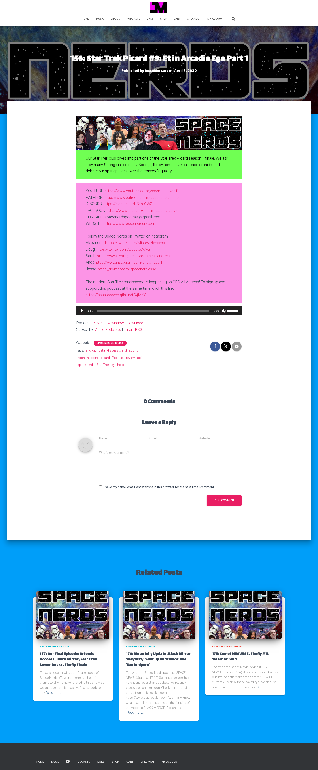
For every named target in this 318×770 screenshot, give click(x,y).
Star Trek (103, 363)
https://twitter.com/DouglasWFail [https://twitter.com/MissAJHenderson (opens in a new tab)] (124, 248)
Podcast (118, 356)
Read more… (54, 691)
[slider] (153, 309)
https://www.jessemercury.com (130, 223)
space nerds (86, 363)
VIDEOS (115, 18)
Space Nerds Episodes (110, 342)
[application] (159, 309)
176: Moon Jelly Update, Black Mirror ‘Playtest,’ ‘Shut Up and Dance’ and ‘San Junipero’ (158, 658)
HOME (85, 18)
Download (137, 321)
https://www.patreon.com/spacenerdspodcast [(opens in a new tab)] (144, 197)
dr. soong (131, 349)
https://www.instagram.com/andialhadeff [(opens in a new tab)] (130, 261)
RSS (140, 328)
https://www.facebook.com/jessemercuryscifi (146, 210)
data (102, 349)
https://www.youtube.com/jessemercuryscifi (143, 190)
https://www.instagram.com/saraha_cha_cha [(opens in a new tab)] (135, 255)
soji (139, 356)
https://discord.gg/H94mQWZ (129, 203)
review (130, 356)
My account (215, 18)
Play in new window (109, 321)
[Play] (82, 309)
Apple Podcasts (109, 328)
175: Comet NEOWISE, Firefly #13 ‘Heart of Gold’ (240, 655)
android (91, 349)
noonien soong (88, 356)
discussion (115, 349)
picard (105, 356)
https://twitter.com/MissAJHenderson (137, 242)
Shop (163, 18)
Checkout (194, 18)
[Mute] (223, 309)
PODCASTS (133, 18)
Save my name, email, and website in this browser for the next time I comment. (160, 486)
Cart (177, 18)
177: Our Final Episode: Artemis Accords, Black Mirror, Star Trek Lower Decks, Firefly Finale (68, 658)
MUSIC (100, 18)
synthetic (117, 363)
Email (129, 328)
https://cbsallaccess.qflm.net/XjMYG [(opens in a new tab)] (117, 293)
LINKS (150, 18)
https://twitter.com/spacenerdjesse (128, 267)
